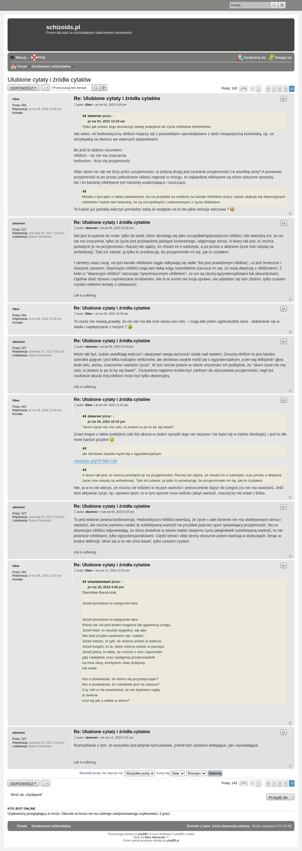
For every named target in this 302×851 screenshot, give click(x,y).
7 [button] (274, 88)
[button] (243, 89)
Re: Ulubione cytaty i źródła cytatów (117, 98)
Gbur (15, 99)
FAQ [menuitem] (41, 57)
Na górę (290, 213)
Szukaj (274, 5)
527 (24, 229)
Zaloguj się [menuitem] (283, 57)
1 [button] (259, 88)
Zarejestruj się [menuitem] (255, 57)
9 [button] (285, 88)
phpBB (142, 834)
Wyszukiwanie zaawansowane (282, 5)
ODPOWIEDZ (21, 88)
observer (95, 116)
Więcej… (22, 57)
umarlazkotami (99, 582)
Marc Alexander (155, 837)
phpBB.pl (173, 840)
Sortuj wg (170, 773)
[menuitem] (231, 826)
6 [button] (268, 88)
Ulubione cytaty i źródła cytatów (49, 79)
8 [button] (280, 88)
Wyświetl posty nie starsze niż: (117, 773)
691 (24, 105)
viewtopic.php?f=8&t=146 (95, 461)
